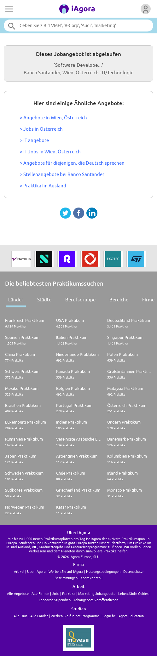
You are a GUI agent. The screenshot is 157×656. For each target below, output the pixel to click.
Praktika (68, 593)
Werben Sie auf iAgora (66, 571)
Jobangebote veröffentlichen (95, 600)
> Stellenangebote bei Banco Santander (62, 174)
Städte (44, 299)
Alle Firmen (40, 593)
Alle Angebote (18, 593)
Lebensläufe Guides (133, 593)
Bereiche (118, 299)
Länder (15, 299)
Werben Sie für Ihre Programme (75, 616)
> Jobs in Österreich (41, 129)
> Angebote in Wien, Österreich (53, 117)
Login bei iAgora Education (123, 616)
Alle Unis (20, 616)
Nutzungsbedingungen (103, 571)
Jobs (55, 593)
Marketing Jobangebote (96, 593)
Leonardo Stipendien (55, 600)
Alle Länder (39, 616)
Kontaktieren (90, 578)
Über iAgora (36, 571)
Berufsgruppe (80, 299)
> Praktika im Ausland (43, 185)
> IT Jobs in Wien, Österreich (50, 151)
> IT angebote (34, 140)
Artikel (19, 571)
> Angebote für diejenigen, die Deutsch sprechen (72, 163)
